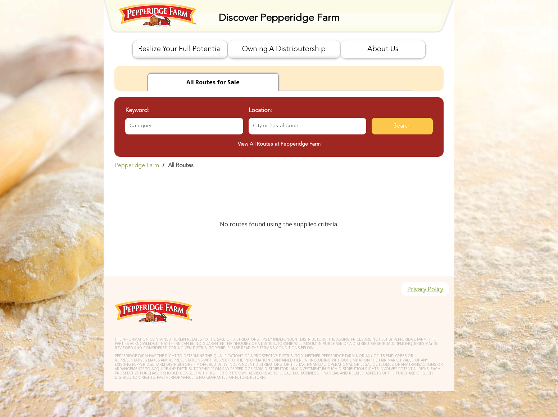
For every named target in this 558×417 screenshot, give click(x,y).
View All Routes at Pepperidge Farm (279, 144)
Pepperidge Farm (136, 166)
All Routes (181, 166)
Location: (260, 111)
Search (402, 126)
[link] (279, 165)
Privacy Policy (425, 289)
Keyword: (137, 111)
